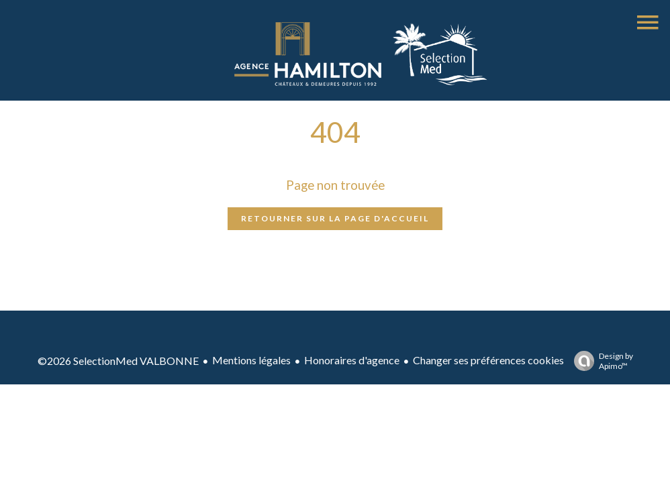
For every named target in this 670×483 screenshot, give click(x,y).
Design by (600, 361)
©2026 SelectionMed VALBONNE (118, 360)
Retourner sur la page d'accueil (335, 218)
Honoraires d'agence (351, 360)
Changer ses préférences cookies (488, 360)
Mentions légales (251, 360)
